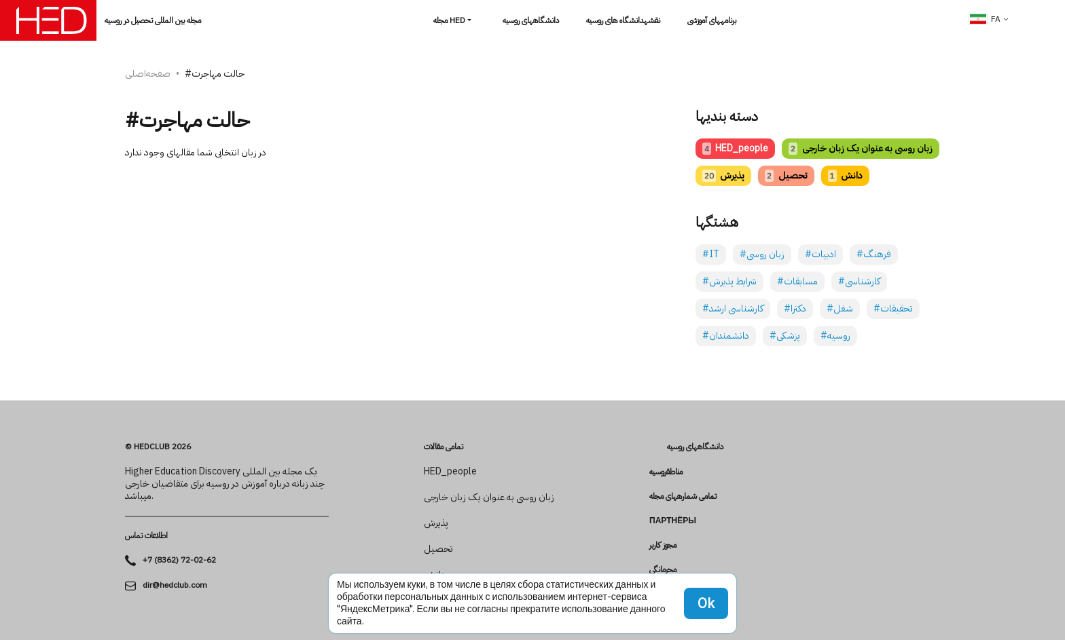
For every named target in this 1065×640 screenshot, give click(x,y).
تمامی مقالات (443, 446)
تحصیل (786, 175)
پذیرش (723, 175)
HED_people (735, 148)
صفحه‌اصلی (147, 74)
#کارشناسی (859, 281)
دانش (845, 175)
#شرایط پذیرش (729, 281)
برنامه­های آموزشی (711, 20)
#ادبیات (820, 254)
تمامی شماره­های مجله (683, 496)
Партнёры (672, 520)
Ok (706, 603)
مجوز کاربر (662, 545)
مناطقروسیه (666, 471)
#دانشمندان (725, 335)
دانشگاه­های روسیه (531, 20)
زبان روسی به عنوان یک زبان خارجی (860, 148)
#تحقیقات (893, 308)
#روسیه (835, 335)
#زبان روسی (762, 254)
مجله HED (449, 20)
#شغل (840, 308)
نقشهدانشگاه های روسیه (623, 20)
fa (984, 19)
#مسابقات (797, 281)
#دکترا (795, 308)
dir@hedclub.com (175, 585)
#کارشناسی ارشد (732, 308)
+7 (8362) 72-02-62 (179, 560)
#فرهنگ (873, 254)
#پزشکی (785, 335)
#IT (710, 254)
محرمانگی (662, 569)
